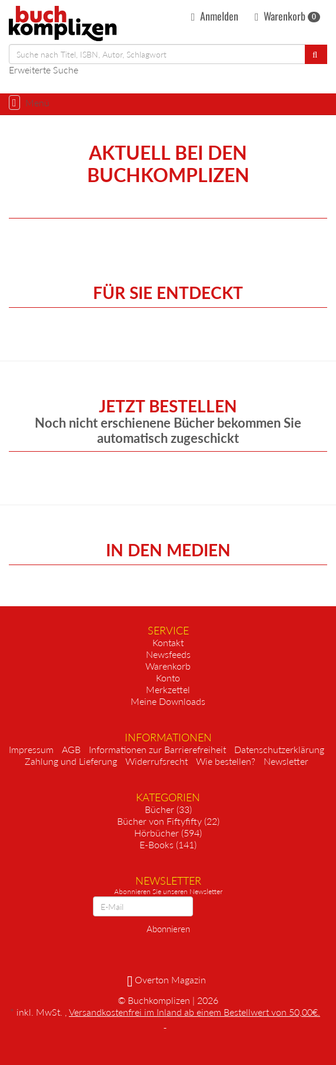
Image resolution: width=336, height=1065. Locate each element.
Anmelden (214, 15)
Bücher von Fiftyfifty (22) (168, 821)
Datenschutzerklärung (279, 749)
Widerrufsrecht (156, 761)
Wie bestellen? (225, 761)
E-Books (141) (168, 844)
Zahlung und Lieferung (71, 761)
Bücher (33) (168, 809)
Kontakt (168, 642)
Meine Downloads (168, 701)
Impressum (31, 749)
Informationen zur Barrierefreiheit (157, 749)
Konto (168, 677)
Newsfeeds (168, 654)
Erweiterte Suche (43, 69)
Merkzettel (168, 689)
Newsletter (286, 761)
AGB (71, 749)
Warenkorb (287, 15)
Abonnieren (168, 928)
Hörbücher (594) (168, 832)
